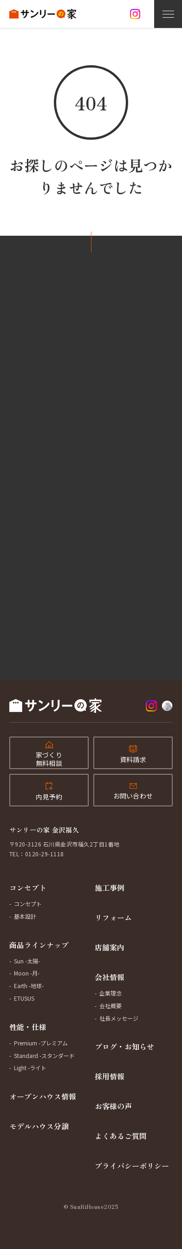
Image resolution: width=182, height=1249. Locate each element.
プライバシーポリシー (132, 1165)
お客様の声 (113, 1106)
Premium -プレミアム (41, 1043)
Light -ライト (30, 1068)
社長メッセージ (118, 1018)
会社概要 (110, 1006)
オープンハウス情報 (42, 1096)
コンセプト (27, 887)
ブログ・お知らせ (124, 1046)
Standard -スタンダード (44, 1055)
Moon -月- (26, 973)
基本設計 (25, 916)
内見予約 (49, 796)
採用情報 (109, 1076)
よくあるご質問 (121, 1135)
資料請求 (133, 759)
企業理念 (110, 993)
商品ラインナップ (39, 944)
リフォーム (113, 917)
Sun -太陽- (27, 961)
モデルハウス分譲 (39, 1126)
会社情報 (109, 977)
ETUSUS (24, 998)
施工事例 (109, 887)
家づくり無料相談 (49, 759)
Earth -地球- (29, 986)
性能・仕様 (27, 1026)
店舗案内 (109, 947)
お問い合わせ (133, 795)
